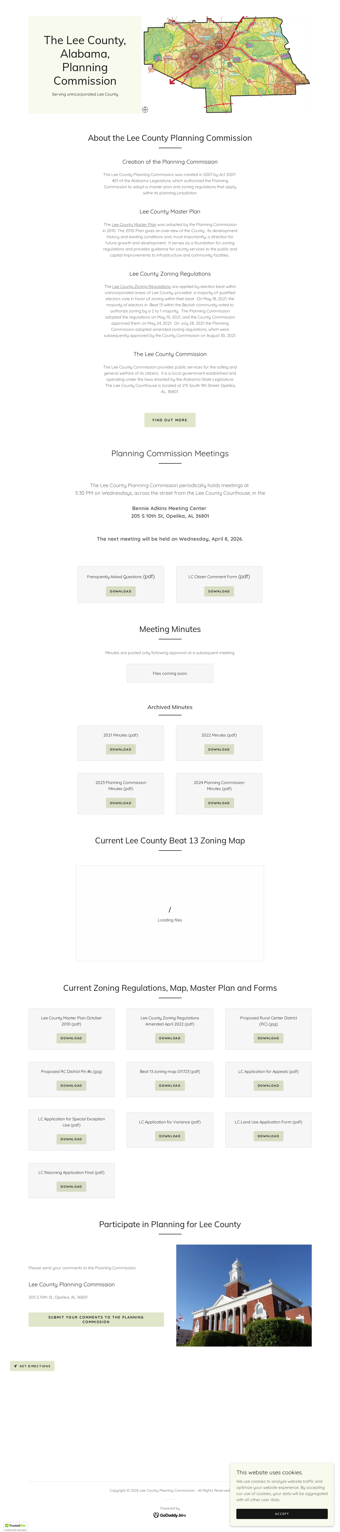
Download (121, 591)
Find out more (170, 420)
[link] (85, 83)
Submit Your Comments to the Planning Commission (96, 1319)
